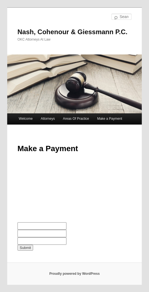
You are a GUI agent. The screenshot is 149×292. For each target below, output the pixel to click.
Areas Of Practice (76, 119)
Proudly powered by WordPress (74, 274)
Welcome (26, 119)
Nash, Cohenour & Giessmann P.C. (73, 32)
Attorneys (48, 119)
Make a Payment (109, 119)
